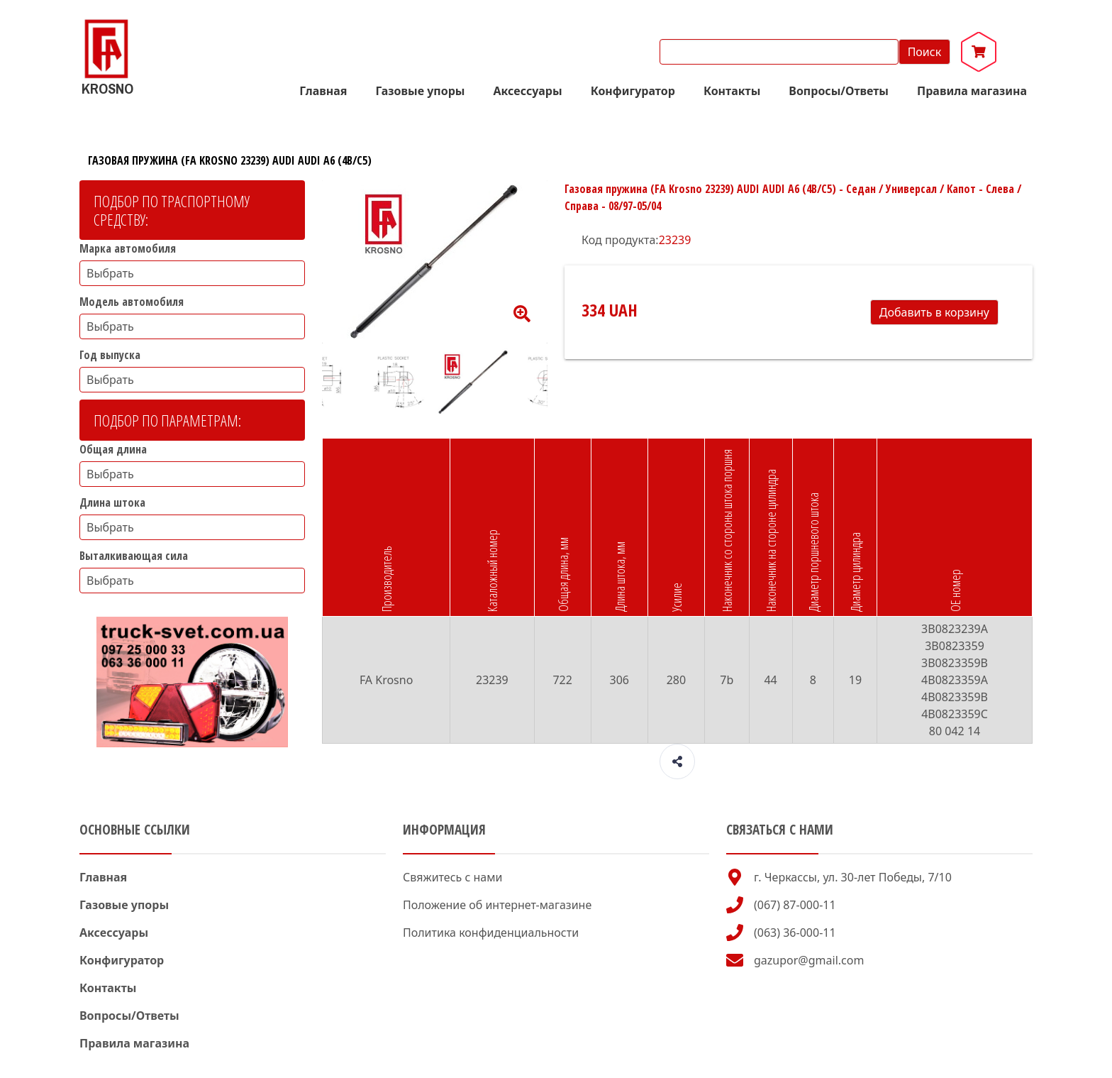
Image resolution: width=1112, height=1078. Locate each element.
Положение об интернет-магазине (497, 905)
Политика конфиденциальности (491, 932)
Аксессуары (528, 91)
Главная (323, 91)
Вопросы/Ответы (839, 91)
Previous (311, 382)
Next (558, 382)
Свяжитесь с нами (452, 877)
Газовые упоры (420, 91)
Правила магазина (972, 91)
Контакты (732, 91)
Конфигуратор (633, 91)
